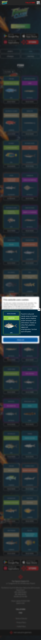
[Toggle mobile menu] (38, 2)
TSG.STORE (30, 3)
